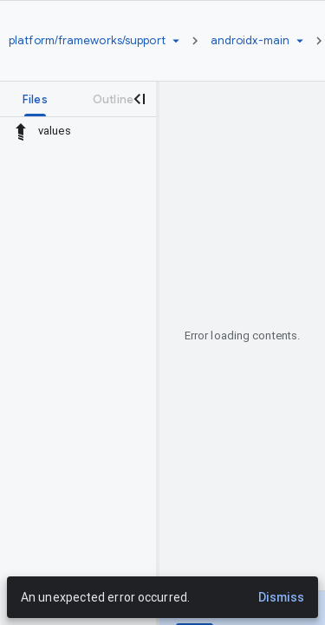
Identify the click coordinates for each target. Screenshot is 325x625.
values (54, 130)
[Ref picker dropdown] (300, 40)
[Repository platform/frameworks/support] (87, 40)
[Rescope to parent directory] (20, 131)
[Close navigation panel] (138, 99)
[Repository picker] (176, 40)
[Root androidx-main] (250, 40)
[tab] (35, 99)
